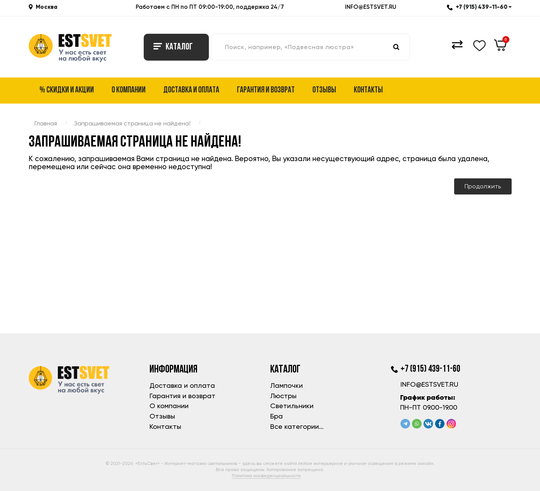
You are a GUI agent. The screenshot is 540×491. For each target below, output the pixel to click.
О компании (129, 90)
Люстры (283, 396)
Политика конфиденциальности (266, 475)
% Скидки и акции (66, 90)
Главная (45, 123)
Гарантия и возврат (266, 90)
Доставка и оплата (191, 90)
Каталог (173, 47)
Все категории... (296, 426)
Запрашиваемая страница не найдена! (132, 123)
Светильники (291, 406)
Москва (46, 6)
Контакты (368, 90)
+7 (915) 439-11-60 (479, 6)
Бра (276, 416)
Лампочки (286, 385)
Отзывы (324, 90)
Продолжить (482, 186)
